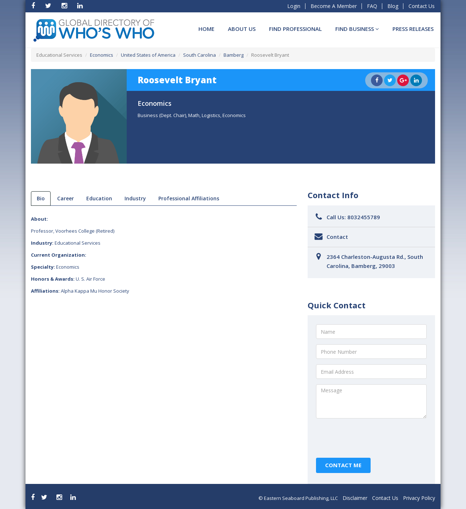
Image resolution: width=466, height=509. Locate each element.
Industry (135, 198)
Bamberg (234, 55)
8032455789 (363, 217)
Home (206, 28)
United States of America (148, 55)
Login (293, 6)
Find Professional (295, 28)
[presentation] (371, 438)
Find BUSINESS (357, 28)
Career (65, 198)
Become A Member (334, 6)
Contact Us (421, 6)
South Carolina (199, 55)
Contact (337, 236)
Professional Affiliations (188, 198)
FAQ (372, 6)
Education (99, 198)
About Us (242, 28)
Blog (392, 6)
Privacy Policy (419, 497)
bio (41, 198)
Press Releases (413, 28)
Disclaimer (355, 497)
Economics (101, 55)
